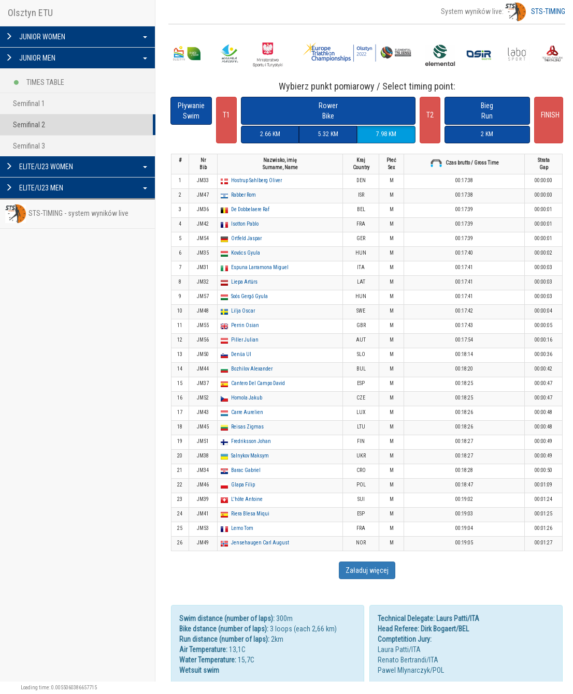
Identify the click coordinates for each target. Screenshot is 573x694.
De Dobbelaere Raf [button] (250, 209)
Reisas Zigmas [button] (247, 427)
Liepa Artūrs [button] (244, 282)
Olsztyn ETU (30, 12)
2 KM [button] (487, 134)
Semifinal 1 (29, 103)
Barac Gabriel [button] (246, 470)
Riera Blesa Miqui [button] (250, 513)
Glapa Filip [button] (243, 485)
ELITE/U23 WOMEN (76, 167)
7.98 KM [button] (386, 134)
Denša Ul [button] (241, 354)
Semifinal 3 (29, 146)
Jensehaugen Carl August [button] (260, 542)
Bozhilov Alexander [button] (252, 369)
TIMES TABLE (38, 80)
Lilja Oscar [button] (243, 311)
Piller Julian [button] (245, 340)
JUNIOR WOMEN (76, 37)
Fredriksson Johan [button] (251, 441)
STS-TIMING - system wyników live (66, 213)
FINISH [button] (550, 115)
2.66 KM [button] (270, 134)
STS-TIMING (535, 11)
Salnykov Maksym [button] (250, 456)
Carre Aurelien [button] (247, 412)
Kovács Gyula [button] (245, 253)
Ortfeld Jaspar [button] (246, 238)
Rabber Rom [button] (243, 195)
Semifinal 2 (29, 125)
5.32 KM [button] (328, 134)
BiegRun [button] (487, 110)
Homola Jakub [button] (246, 398)
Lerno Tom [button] (242, 528)
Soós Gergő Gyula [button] (249, 296)
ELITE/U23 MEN (76, 188)
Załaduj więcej (367, 570)
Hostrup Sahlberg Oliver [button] (256, 180)
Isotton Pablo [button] (245, 224)
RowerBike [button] (328, 110)
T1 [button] (226, 115)
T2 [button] (430, 115)
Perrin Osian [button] (245, 325)
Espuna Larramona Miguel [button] (260, 267)
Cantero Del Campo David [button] (258, 383)
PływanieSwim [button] (191, 110)
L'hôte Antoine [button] (247, 499)
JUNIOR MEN (76, 58)
